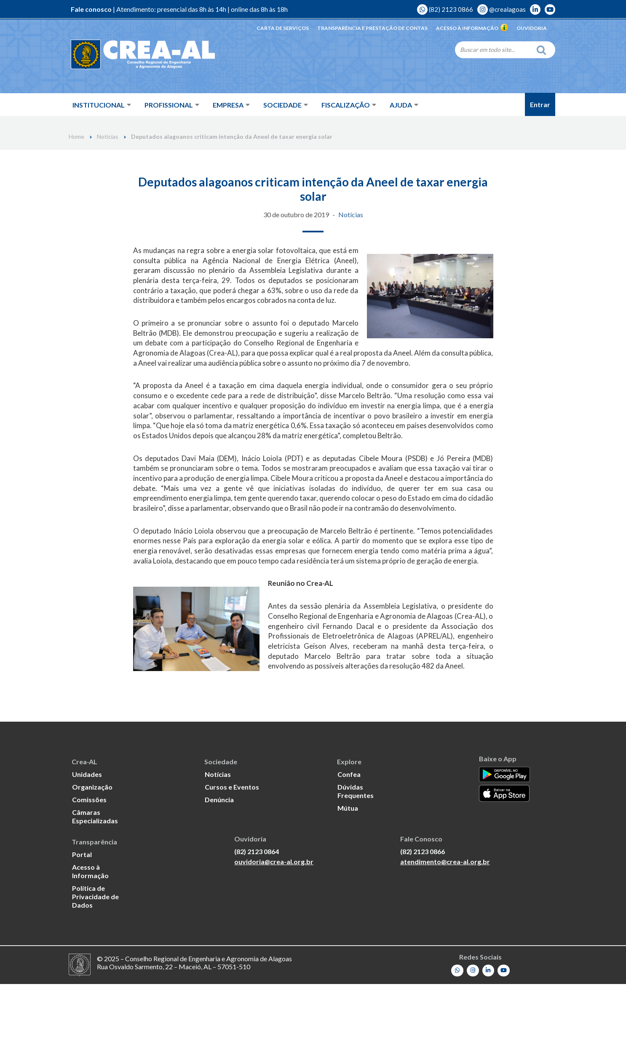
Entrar (540, 104)
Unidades (87, 828)
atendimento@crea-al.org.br (445, 916)
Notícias (107, 137)
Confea (349, 828)
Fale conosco (91, 9)
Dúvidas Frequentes (355, 845)
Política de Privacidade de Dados (95, 950)
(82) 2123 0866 (445, 9)
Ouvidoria (531, 28)
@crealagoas (501, 9)
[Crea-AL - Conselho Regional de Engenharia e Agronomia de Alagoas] (131, 54)
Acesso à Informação (472, 28)
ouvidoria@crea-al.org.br (273, 916)
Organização (92, 841)
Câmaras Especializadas (95, 870)
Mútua (347, 862)
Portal (82, 908)
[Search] (493, 49)
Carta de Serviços (283, 28)
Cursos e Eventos (232, 841)
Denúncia (219, 853)
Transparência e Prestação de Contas (372, 28)
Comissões (89, 853)
